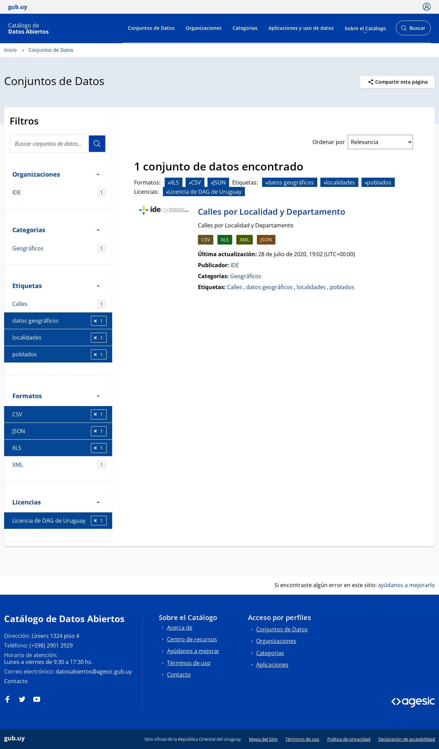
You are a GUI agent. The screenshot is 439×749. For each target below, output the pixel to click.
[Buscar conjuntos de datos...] (58, 143)
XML (59, 464)
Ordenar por (328, 142)
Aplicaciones (272, 664)
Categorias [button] (55, 229)
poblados (59, 354)
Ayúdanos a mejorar (193, 651)
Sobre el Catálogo (365, 28)
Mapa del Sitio (263, 739)
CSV (59, 414)
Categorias (245, 28)
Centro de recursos (192, 639)
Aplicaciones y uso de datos (301, 28)
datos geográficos (59, 321)
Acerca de (179, 627)
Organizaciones (204, 28)
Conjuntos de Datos (151, 28)
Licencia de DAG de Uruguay (59, 521)
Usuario (97, 143)
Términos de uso (189, 663)
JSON (59, 431)
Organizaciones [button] (55, 174)
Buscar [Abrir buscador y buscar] (413, 30)
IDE (59, 192)
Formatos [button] (55, 395)
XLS (59, 448)
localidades (59, 338)
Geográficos (59, 248)
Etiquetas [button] (55, 285)
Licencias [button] (55, 502)
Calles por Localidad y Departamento (271, 211)
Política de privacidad (348, 739)
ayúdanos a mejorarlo (406, 585)
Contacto (16, 681)
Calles (59, 304)
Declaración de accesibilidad (406, 739)
